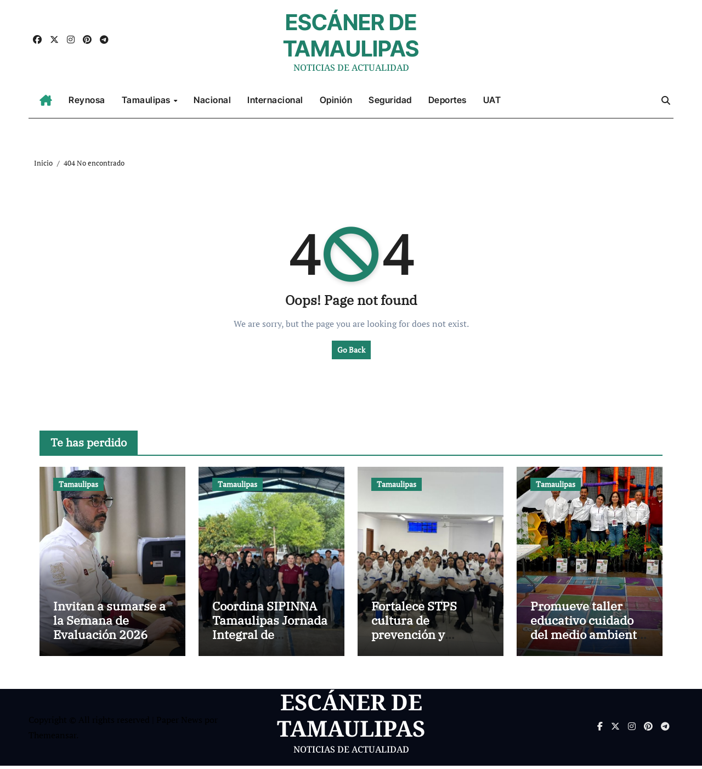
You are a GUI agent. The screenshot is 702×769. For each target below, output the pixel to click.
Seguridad (390, 99)
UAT (492, 99)
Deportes (447, 99)
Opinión (336, 99)
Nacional (212, 99)
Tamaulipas (147, 99)
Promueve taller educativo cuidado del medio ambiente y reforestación (586, 630)
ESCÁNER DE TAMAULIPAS (351, 35)
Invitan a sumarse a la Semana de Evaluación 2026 (109, 623)
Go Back (351, 349)
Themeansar (52, 738)
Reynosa (87, 99)
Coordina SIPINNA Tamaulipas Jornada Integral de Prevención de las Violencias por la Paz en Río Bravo (271, 645)
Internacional (275, 99)
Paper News (179, 722)
